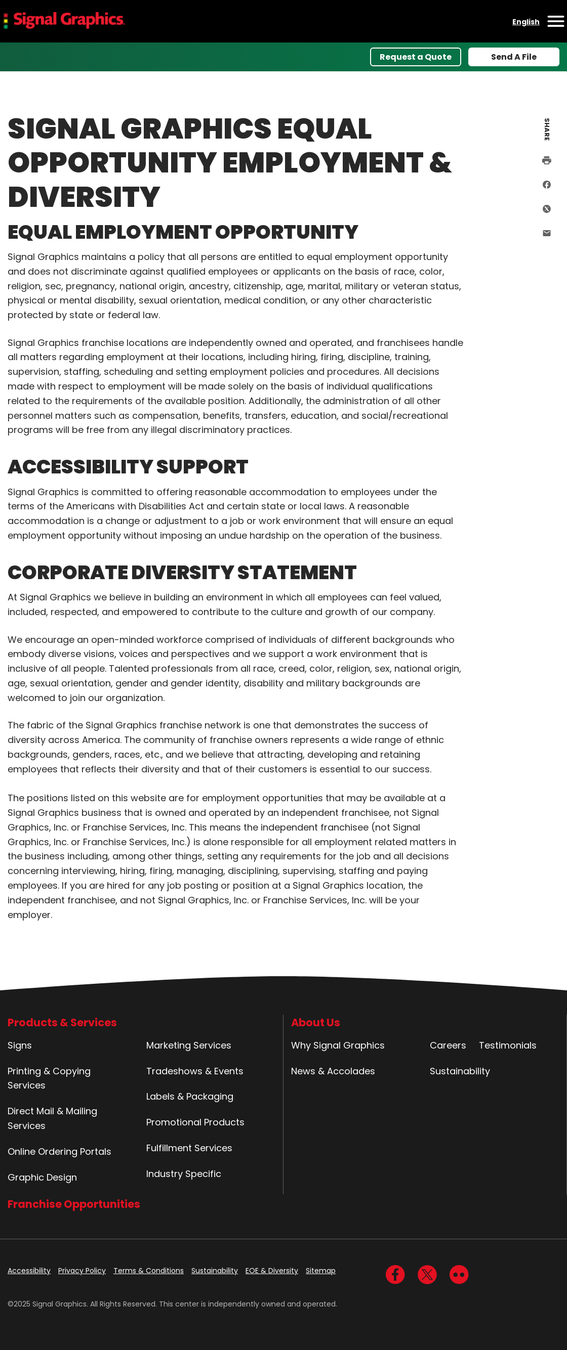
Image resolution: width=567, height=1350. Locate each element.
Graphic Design (42, 1177)
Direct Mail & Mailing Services (52, 1118)
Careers (448, 1045)
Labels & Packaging (189, 1096)
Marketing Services (188, 1045)
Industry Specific (183, 1173)
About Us (315, 1022)
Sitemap (321, 1271)
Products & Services (62, 1022)
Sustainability (460, 1071)
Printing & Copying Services (49, 1078)
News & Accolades (333, 1071)
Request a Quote (416, 57)
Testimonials (508, 1045)
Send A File (514, 57)
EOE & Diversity (272, 1271)
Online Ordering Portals (59, 1151)
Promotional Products (195, 1122)
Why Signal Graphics (338, 1045)
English (526, 22)
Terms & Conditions (148, 1271)
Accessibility (29, 1271)
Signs (20, 1045)
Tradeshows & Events (195, 1071)
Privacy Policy (82, 1271)
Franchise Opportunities (74, 1204)
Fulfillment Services (189, 1148)
